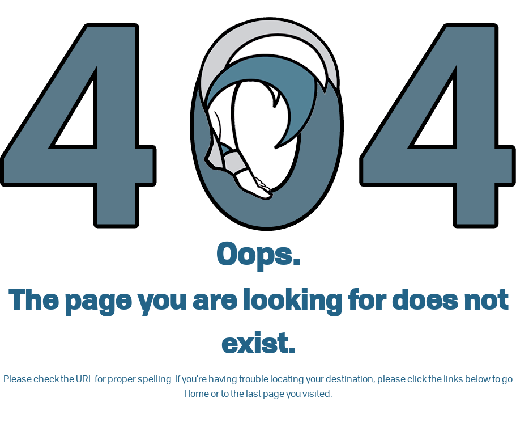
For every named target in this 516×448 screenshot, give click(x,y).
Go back (43, 422)
